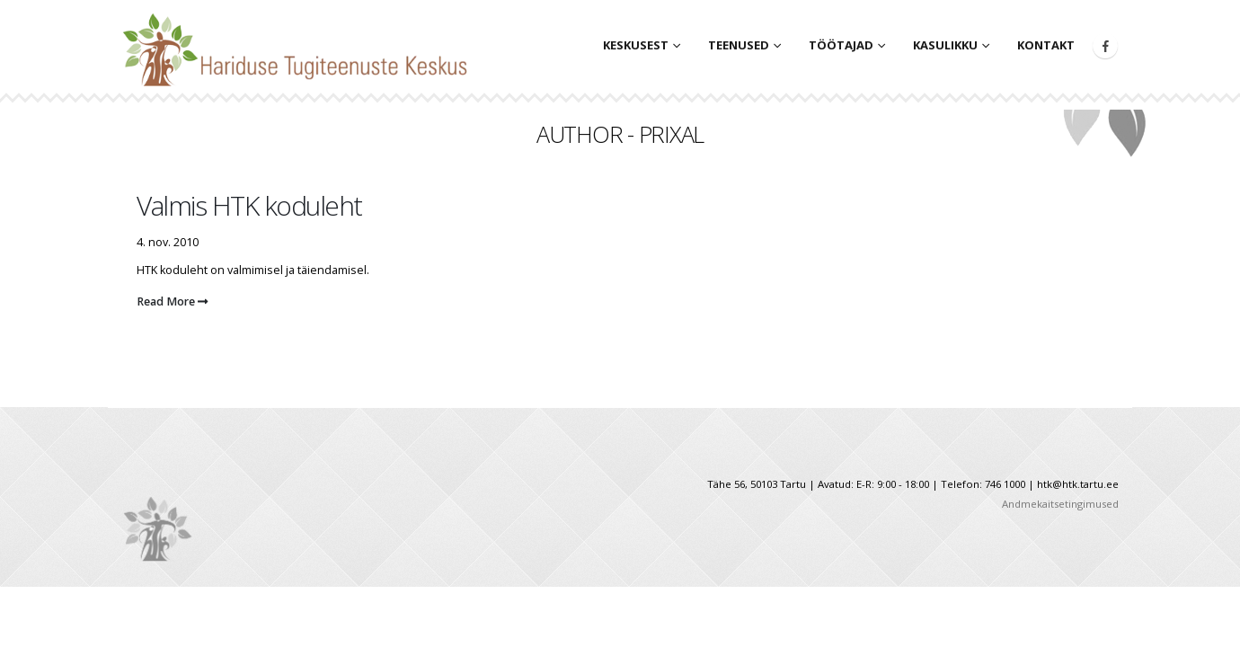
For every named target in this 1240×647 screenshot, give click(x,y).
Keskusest (636, 45)
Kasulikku (945, 45)
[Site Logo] (301, 44)
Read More (172, 301)
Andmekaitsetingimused (1060, 503)
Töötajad (841, 45)
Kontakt (1046, 45)
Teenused (738, 45)
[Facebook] (1105, 45)
